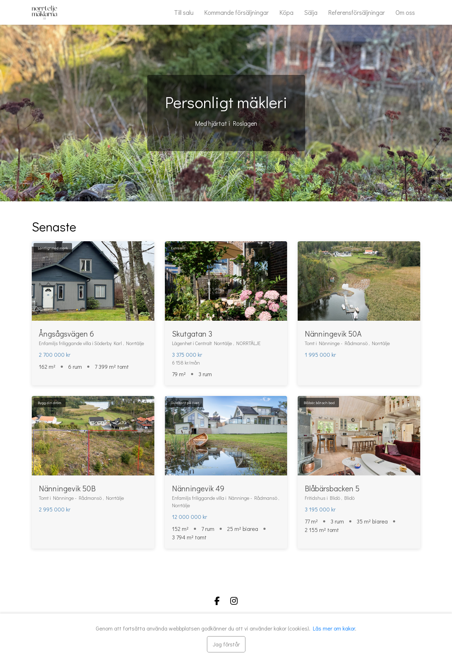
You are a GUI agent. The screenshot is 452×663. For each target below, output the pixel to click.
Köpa (286, 12)
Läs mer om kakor (334, 628)
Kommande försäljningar (236, 12)
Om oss (405, 12)
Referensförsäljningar (356, 12)
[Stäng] (226, 644)
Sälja (310, 12)
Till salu (184, 12)
